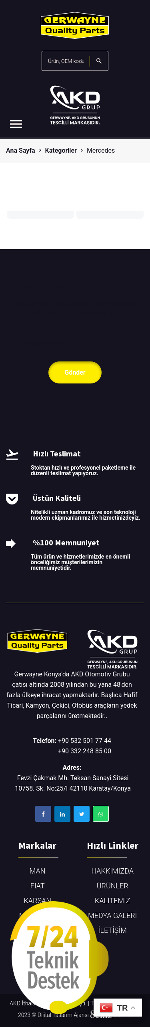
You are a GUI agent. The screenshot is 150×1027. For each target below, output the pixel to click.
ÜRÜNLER (112, 886)
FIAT (37, 886)
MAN (38, 871)
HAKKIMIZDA (112, 871)
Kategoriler (61, 150)
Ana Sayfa (20, 150)
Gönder (74, 372)
